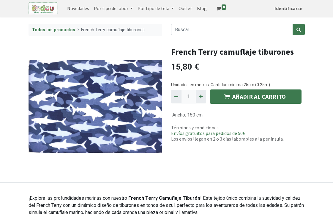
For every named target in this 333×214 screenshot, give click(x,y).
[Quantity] (188, 96)
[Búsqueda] (299, 29)
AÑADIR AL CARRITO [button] (255, 96)
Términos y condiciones (195, 127)
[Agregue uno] (201, 96)
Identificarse (288, 8)
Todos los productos (53, 29)
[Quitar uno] (176, 96)
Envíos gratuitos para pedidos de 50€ (208, 133)
